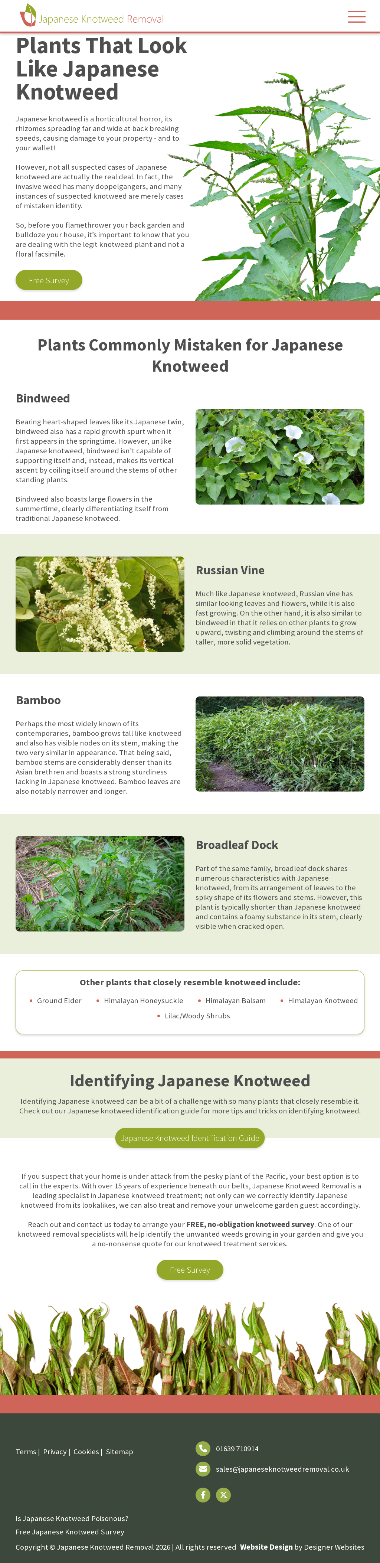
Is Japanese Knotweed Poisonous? (72, 1518)
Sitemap (119, 1451)
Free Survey (49, 280)
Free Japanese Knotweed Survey (70, 1532)
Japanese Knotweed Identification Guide (190, 1137)
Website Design (266, 1547)
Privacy (55, 1451)
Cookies (86, 1451)
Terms (26, 1451)
